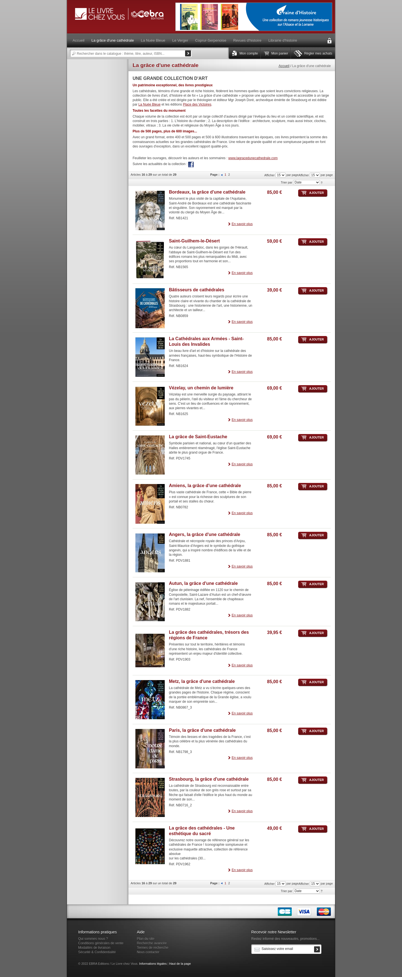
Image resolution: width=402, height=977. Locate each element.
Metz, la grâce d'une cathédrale (202, 681)
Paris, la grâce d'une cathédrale (202, 730)
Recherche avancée (152, 943)
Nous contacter (148, 952)
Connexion (329, 41)
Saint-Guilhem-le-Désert (194, 241)
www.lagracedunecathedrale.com (253, 158)
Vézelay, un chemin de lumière (201, 387)
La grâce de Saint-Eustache (198, 436)
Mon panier (279, 53)
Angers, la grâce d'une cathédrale (204, 534)
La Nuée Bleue (149, 104)
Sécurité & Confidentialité (97, 952)
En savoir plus (242, 224)
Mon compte (249, 53)
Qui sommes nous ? (93, 939)
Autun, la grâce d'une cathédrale (203, 583)
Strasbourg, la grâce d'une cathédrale (209, 779)
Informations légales (152, 963)
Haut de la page (180, 963)
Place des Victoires (197, 104)
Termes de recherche (152, 948)
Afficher (303, 175)
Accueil (284, 66)
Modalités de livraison (94, 948)
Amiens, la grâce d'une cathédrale (205, 485)
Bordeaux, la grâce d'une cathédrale (207, 192)
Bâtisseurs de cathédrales (196, 289)
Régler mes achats (318, 53)
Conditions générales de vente (100, 943)
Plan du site (145, 939)
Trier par (286, 182)
